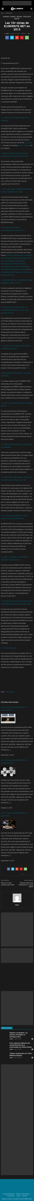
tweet (22, 874)
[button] (31, 8)
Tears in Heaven (24, 145)
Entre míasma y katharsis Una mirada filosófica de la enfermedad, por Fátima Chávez (21, 1045)
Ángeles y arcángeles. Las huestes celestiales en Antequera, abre (19, 1035)
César (7, 33)
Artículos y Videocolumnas (23, 1194)
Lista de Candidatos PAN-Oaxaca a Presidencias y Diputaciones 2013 (17, 272)
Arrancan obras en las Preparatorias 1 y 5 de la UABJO (26, 884)
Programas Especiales (8, 1194)
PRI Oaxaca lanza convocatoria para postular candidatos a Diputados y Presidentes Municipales (15, 266)
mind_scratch (9, 692)
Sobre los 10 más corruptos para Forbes (7, 884)
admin (11, 1039)
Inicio (2, 13)
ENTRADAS (13, 16)
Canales (18, 1196)
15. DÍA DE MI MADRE (8, 648)
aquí (28, 368)
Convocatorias (11, 1196)
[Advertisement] (17, 3)
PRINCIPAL (17, 18)
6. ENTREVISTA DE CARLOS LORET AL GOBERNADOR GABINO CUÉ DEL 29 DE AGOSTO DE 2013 (15, 310)
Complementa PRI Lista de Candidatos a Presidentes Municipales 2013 (16, 261)
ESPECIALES (19, 16)
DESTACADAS (6, 16)
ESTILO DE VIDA (26, 16)
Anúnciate (24, 1196)
